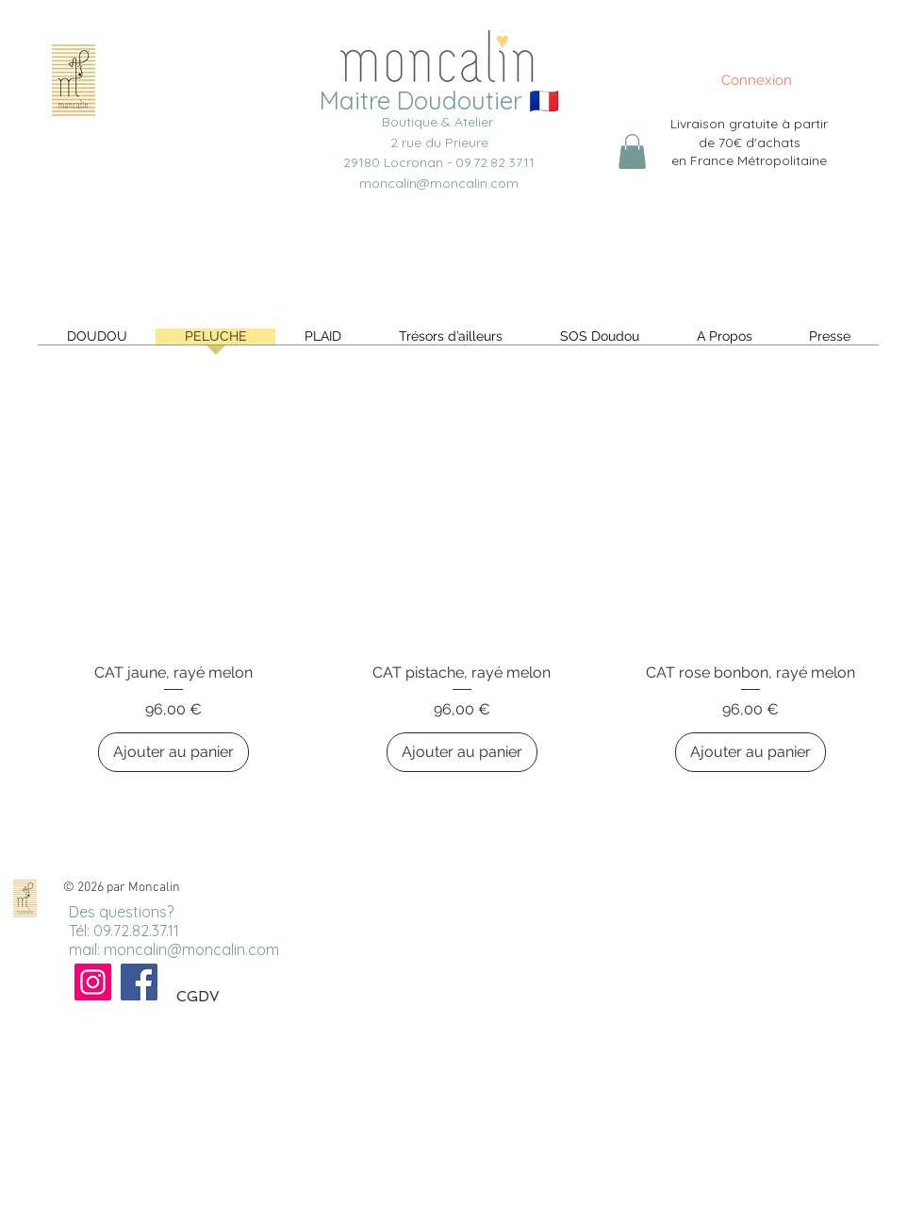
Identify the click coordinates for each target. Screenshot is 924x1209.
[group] (462, 575)
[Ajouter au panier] (173, 752)
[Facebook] (139, 982)
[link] (632, 151)
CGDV (198, 996)
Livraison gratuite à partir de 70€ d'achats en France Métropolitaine (749, 142)
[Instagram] (92, 982)
